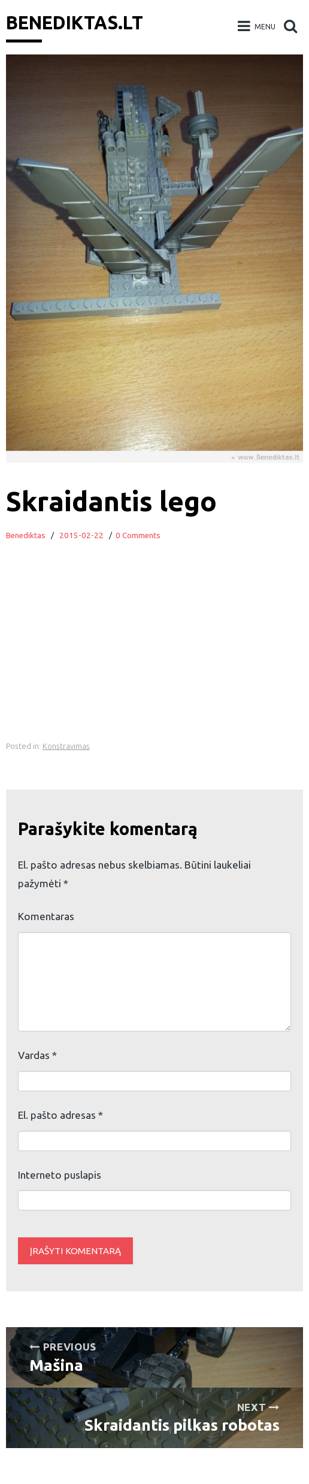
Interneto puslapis (59, 1174)
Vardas (37, 1055)
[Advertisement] (154, 654)
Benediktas (26, 535)
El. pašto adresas (60, 1115)
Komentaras (46, 916)
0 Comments (138, 535)
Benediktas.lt (74, 23)
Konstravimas (66, 746)
